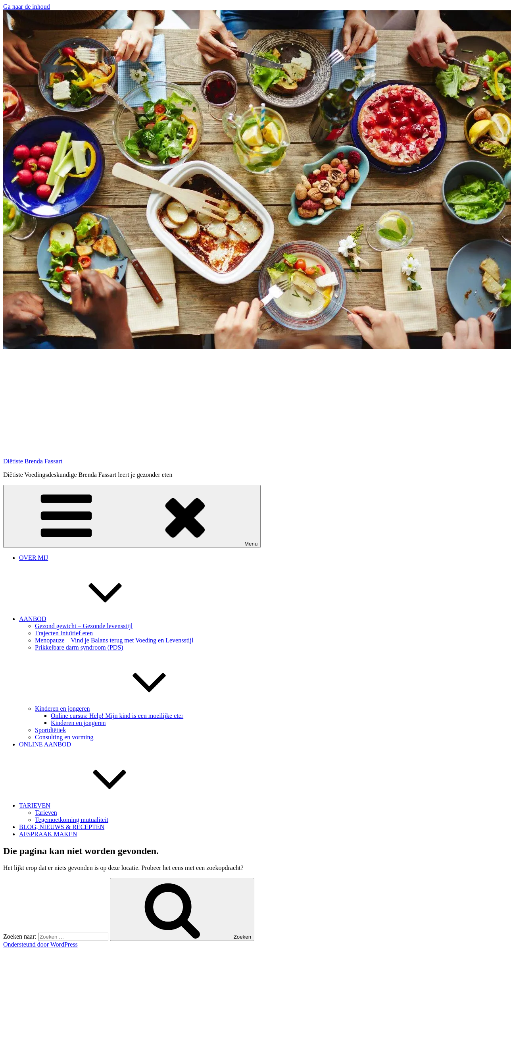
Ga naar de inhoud (26, 6)
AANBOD (92, 618)
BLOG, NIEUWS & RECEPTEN (61, 826)
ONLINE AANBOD (45, 744)
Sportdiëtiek (50, 730)
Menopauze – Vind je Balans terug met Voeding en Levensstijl (114, 640)
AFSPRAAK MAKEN (48, 834)
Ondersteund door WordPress (40, 944)
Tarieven (46, 812)
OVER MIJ (33, 557)
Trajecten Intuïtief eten (64, 633)
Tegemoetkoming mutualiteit (71, 819)
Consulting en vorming (64, 737)
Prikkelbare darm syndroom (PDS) (79, 647)
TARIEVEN (94, 805)
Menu (131, 516)
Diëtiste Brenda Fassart (32, 461)
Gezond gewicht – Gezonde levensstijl (84, 626)
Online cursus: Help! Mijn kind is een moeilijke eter (117, 715)
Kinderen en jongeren (122, 708)
